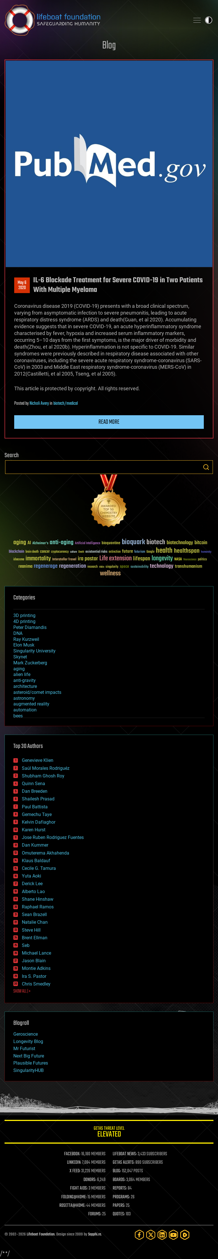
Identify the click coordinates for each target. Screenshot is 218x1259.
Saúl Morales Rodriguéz (46, 768)
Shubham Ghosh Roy (43, 776)
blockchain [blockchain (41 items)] (16, 552)
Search (206, 467)
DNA (17, 633)
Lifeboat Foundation (40, 1234)
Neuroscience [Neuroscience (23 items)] (189, 559)
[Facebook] (139, 1235)
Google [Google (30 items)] (150, 552)
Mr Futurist (24, 1048)
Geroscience (25, 1034)
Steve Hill (31, 930)
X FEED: (75, 1171)
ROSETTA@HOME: (72, 1205)
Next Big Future (28, 1056)
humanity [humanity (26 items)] (206, 552)
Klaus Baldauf (36, 860)
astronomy (24, 698)
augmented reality (31, 704)
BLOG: (117, 1171)
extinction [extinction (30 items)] (115, 552)
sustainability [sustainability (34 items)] (139, 567)
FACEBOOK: (72, 1154)
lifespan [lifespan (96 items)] (141, 559)
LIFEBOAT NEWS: (125, 1154)
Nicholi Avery (39, 403)
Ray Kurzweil (26, 639)
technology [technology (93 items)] (161, 566)
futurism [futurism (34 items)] (139, 552)
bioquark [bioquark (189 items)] (133, 542)
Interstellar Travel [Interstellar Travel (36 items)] (64, 560)
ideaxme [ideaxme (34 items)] (18, 560)
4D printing (24, 621)
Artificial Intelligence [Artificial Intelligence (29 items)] (87, 543)
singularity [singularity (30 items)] (112, 567)
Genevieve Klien (37, 760)
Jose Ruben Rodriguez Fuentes (53, 837)
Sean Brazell (34, 914)
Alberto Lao (33, 891)
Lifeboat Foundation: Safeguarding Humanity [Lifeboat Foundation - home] (95, 20)
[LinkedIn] (162, 1235)
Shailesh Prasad (38, 799)
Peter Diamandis (30, 627)
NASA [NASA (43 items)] (178, 559)
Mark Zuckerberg (30, 662)
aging (19, 668)
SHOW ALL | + (22, 991)
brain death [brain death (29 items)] (32, 552)
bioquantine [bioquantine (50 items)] (111, 543)
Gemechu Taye (37, 814)
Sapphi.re (94, 1234)
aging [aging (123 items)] (19, 542)
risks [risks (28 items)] (101, 567)
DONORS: (89, 1180)
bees (18, 715)
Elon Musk (23, 645)
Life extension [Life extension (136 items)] (115, 558)
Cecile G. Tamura (39, 868)
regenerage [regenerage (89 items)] (46, 566)
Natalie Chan (35, 922)
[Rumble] (184, 1235)
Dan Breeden (34, 791)
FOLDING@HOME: (74, 1197)
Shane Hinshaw (37, 899)
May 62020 (22, 285)
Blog (109, 46)
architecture (25, 686)
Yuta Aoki (31, 876)
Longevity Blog (28, 1041)
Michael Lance (36, 953)
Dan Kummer (35, 845)
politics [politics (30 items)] (202, 559)
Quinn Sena (33, 783)
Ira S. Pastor (34, 976)
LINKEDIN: (74, 1162)
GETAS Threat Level (109, 1133)
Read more (109, 422)
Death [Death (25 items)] (81, 552)
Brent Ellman (34, 937)
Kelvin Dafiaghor (38, 822)
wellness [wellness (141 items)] (110, 573)
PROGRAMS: (121, 1197)
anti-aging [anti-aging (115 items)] (62, 542)
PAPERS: (119, 1205)
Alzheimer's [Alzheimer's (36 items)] (40, 543)
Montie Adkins (36, 968)
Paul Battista (35, 806)
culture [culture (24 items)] (73, 552)
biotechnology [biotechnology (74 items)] (180, 543)
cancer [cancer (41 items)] (45, 552)
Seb (26, 945)
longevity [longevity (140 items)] (162, 558)
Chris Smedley (36, 984)
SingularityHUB (28, 1070)
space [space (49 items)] (124, 566)
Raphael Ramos (38, 907)
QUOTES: (119, 1214)
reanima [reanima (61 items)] (25, 566)
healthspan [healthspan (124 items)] (187, 551)
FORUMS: (94, 1214)
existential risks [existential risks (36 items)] (96, 552)
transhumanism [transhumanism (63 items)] (188, 566)
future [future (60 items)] (127, 551)
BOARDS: (119, 1180)
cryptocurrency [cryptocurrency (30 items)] (60, 552)
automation (25, 710)
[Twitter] (150, 1235)
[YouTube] (173, 1235)
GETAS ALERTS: (124, 1162)
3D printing (24, 615)
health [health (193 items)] (164, 551)
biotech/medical (65, 403)
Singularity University (34, 651)
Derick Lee (32, 883)
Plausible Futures (30, 1063)
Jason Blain (34, 960)
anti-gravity (24, 680)
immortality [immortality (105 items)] (38, 558)
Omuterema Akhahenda (45, 853)
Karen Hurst (33, 829)
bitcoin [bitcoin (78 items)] (200, 543)
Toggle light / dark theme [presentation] (208, 20)
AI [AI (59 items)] (29, 543)
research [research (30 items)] (92, 567)
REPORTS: (120, 1188)
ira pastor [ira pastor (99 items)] (88, 559)
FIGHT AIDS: (79, 1188)
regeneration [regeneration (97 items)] (72, 566)
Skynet (20, 657)
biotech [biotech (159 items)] (155, 542)
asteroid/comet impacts (37, 692)
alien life (21, 674)
